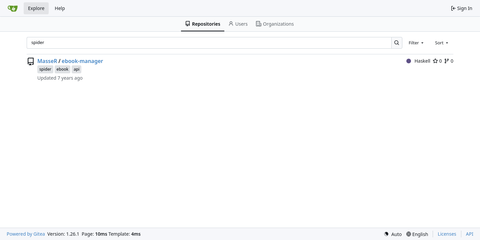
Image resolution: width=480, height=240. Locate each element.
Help (60, 8)
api (77, 69)
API (469, 234)
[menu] (393, 234)
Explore (36, 8)
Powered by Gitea (26, 234)
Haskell (418, 61)
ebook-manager (82, 61)
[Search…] (396, 43)
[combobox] (417, 42)
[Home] (12, 8)
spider (45, 69)
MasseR (47, 61)
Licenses (447, 234)
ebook (63, 69)
